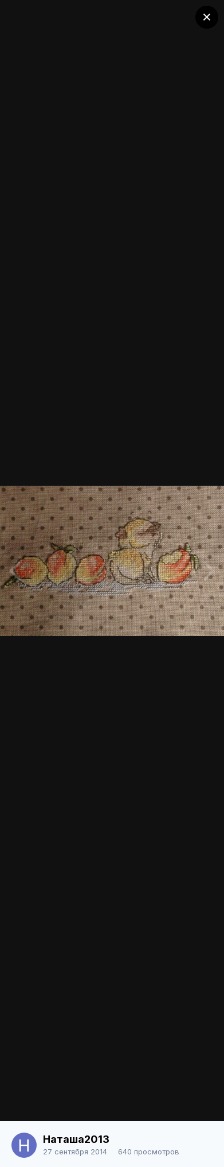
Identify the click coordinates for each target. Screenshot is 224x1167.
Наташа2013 (76, 1139)
